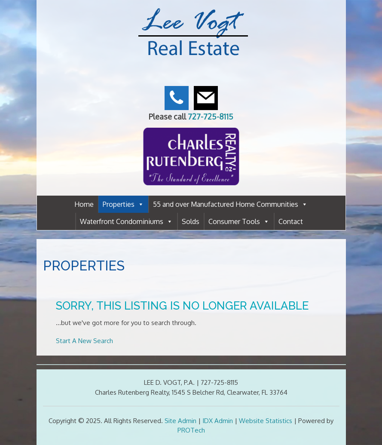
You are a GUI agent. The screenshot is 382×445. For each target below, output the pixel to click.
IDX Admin (217, 421)
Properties (123, 204)
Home (84, 204)
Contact (290, 221)
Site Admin (180, 421)
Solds (190, 221)
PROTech (191, 430)
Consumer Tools (238, 221)
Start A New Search (84, 341)
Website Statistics (265, 421)
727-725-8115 (210, 116)
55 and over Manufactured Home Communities (230, 204)
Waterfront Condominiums (126, 221)
